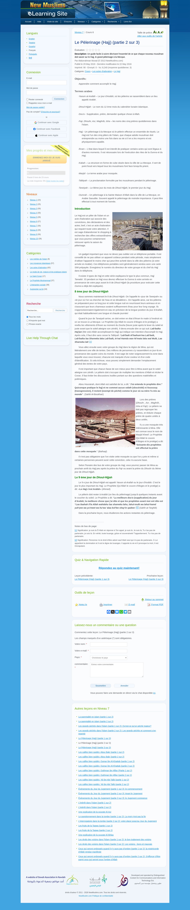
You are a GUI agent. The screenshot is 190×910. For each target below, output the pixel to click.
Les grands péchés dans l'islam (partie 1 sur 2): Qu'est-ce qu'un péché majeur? (114, 726)
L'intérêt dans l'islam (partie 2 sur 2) (94, 807)
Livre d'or (128, 21)
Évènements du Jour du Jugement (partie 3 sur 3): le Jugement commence (112, 798)
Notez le (81, 604)
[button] (28, 200)
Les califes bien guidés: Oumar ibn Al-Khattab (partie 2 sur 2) (106, 766)
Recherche (113, 21)
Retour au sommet (152, 599)
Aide (39, 21)
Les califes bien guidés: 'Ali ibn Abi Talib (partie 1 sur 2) (103, 780)
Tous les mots (33, 317)
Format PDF (155, 604)
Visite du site (52, 21)
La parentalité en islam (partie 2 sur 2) (95, 721)
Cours (87, 71)
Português (33, 54)
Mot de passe (32, 88)
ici (154, 693)
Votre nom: (81, 644)
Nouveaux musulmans (48, 10)
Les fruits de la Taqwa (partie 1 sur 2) (95, 826)
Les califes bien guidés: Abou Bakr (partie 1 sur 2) (101, 752)
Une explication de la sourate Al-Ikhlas (96, 835)
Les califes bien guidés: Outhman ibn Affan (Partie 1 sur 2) (105, 770)
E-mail (29, 78)
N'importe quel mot (35, 320)
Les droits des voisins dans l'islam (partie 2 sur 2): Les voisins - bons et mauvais (115, 844)
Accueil (28, 21)
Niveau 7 (79, 32)
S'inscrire (68, 21)
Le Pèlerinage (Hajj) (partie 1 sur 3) (92, 579)
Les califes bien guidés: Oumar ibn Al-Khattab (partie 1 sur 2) (106, 761)
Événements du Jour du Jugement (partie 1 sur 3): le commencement (110, 789)
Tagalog (32, 43)
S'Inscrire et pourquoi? (50, 112)
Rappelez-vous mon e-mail (39, 103)
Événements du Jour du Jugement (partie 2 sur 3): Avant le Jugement (110, 793)
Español (32, 47)
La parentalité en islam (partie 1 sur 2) (95, 717)
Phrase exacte (33, 324)
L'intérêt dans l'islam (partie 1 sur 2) (94, 803)
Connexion (59, 99)
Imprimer (105, 604)
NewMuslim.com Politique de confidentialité (96, 896)
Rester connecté (34, 99)
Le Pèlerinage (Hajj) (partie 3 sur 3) (146, 579)
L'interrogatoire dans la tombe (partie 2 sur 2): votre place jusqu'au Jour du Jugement (117, 821)
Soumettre (100, 686)
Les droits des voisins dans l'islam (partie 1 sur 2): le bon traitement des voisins (114, 839)
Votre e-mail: (82, 650)
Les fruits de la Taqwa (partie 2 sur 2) (95, 830)
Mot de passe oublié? (35, 107)
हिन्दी (30, 58)
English (32, 39)
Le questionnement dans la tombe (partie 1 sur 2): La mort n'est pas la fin (112, 816)
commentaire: (81, 666)
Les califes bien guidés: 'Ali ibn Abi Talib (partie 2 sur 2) (103, 784)
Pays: (78, 657)
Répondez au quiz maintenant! (119, 568)
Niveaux (82, 21)
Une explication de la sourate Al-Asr (94, 812)
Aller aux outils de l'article (149, 36)
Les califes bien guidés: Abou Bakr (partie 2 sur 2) (101, 757)
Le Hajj (117, 71)
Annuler (124, 686)
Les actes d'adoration (102, 71)
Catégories (97, 21)
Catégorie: (79, 71)
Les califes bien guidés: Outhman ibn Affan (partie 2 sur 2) (105, 775)
